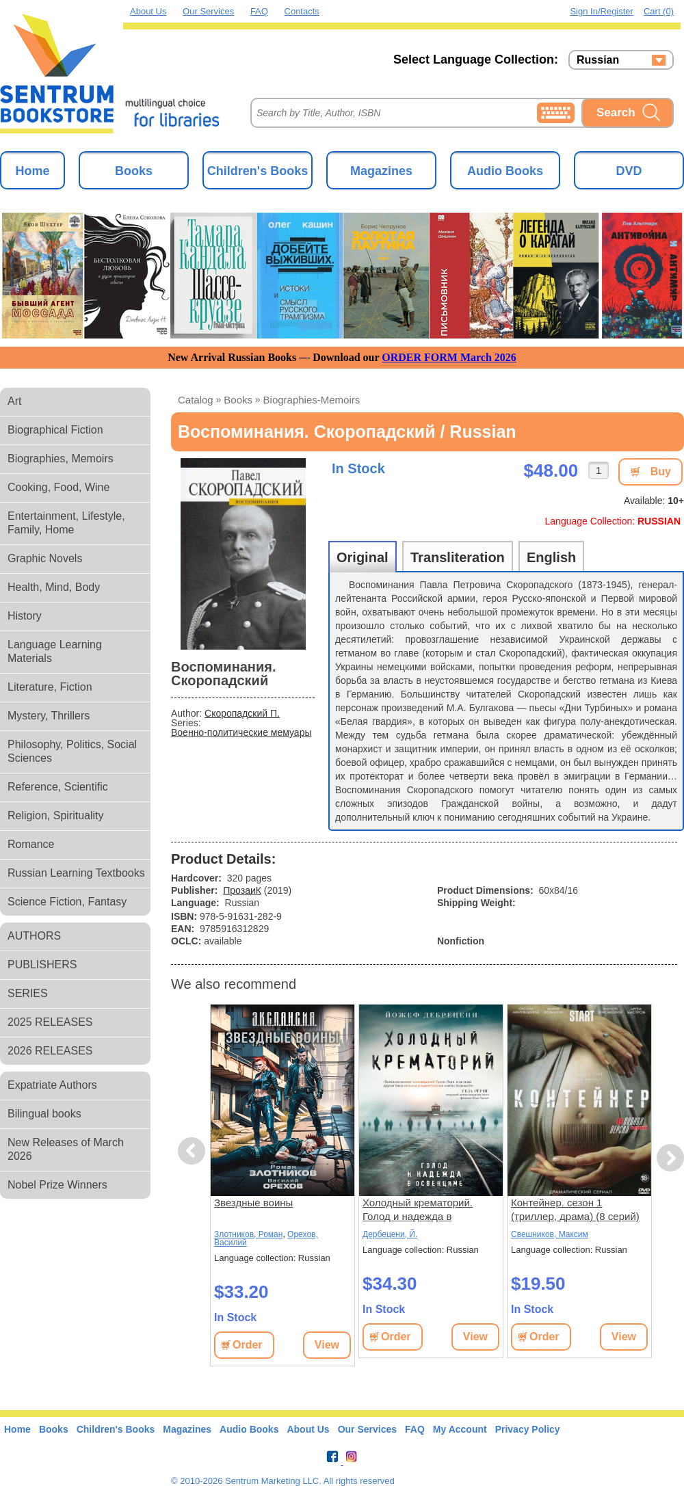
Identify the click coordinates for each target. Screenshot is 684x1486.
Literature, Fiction (50, 687)
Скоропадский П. (242, 713)
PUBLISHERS (42, 964)
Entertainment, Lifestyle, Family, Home (66, 522)
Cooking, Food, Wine (58, 487)
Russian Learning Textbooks (76, 873)
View (327, 1345)
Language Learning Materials (55, 651)
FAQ (259, 11)
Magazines (381, 171)
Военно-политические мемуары (241, 732)
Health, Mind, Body (54, 587)
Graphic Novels (45, 558)
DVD (629, 171)
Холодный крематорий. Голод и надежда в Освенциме (418, 1210)
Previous (194, 1151)
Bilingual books (44, 1113)
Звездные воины (253, 1202)
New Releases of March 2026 (66, 1149)
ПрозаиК (242, 890)
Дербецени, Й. (390, 1234)
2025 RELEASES (50, 1022)
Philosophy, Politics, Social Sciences (72, 751)
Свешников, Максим (549, 1234)
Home (32, 171)
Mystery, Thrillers (49, 715)
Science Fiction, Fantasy (67, 901)
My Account (460, 1429)
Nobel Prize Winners (57, 1185)
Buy (660, 471)
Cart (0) (659, 11)
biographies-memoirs (311, 400)
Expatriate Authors (52, 1085)
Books (134, 171)
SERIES (28, 993)
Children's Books (257, 171)
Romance (31, 844)
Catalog (195, 400)
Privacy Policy (527, 1429)
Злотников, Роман (248, 1234)
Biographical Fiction (55, 430)
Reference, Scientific (58, 787)
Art (14, 401)
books (238, 400)
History (25, 616)
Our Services (208, 11)
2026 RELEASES (50, 1051)
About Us (148, 11)
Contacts (302, 11)
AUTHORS (34, 936)
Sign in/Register (601, 11)
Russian (598, 60)
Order (248, 1345)
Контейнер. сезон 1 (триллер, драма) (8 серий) (575, 1209)
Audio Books (505, 171)
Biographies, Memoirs (61, 458)
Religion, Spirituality (56, 815)
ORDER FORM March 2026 (449, 357)
